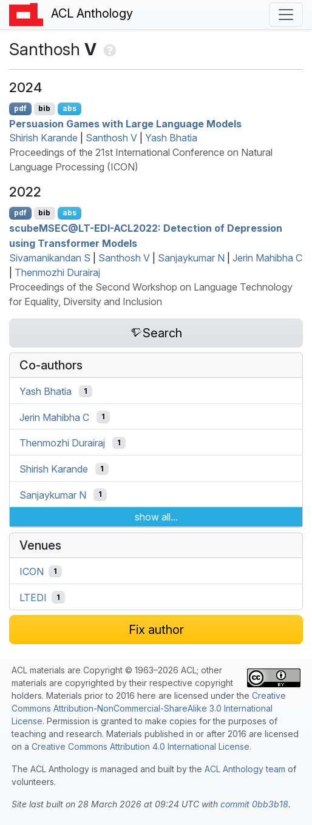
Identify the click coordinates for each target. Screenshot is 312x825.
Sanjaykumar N (191, 258)
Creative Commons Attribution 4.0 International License (140, 746)
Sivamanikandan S (49, 258)
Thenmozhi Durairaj (57, 272)
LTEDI (33, 597)
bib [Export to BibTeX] (44, 108)
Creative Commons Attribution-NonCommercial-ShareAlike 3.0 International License (149, 708)
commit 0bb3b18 (254, 804)
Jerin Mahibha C (267, 258)
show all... (156, 517)
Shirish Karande (43, 138)
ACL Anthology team (245, 769)
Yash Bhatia (171, 138)
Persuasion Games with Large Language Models (125, 123)
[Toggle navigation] (286, 14)
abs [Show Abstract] (69, 108)
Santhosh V (111, 138)
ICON (31, 571)
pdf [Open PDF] (20, 108)
